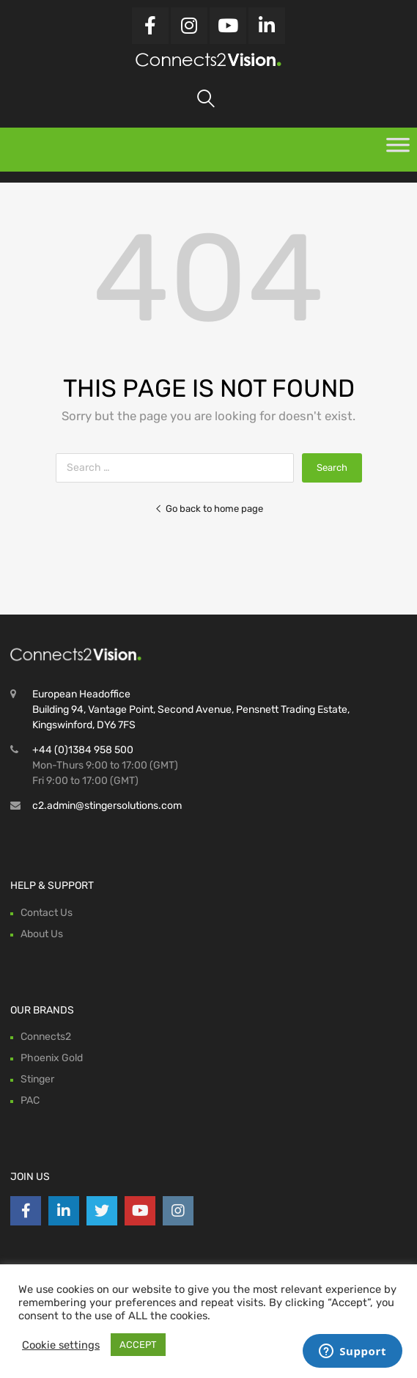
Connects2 (46, 1036)
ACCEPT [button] (138, 1344)
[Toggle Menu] (398, 149)
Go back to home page (209, 508)
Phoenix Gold (52, 1058)
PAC (30, 1100)
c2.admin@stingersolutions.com (107, 805)
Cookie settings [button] (61, 1345)
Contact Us (47, 912)
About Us (42, 934)
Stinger (37, 1079)
